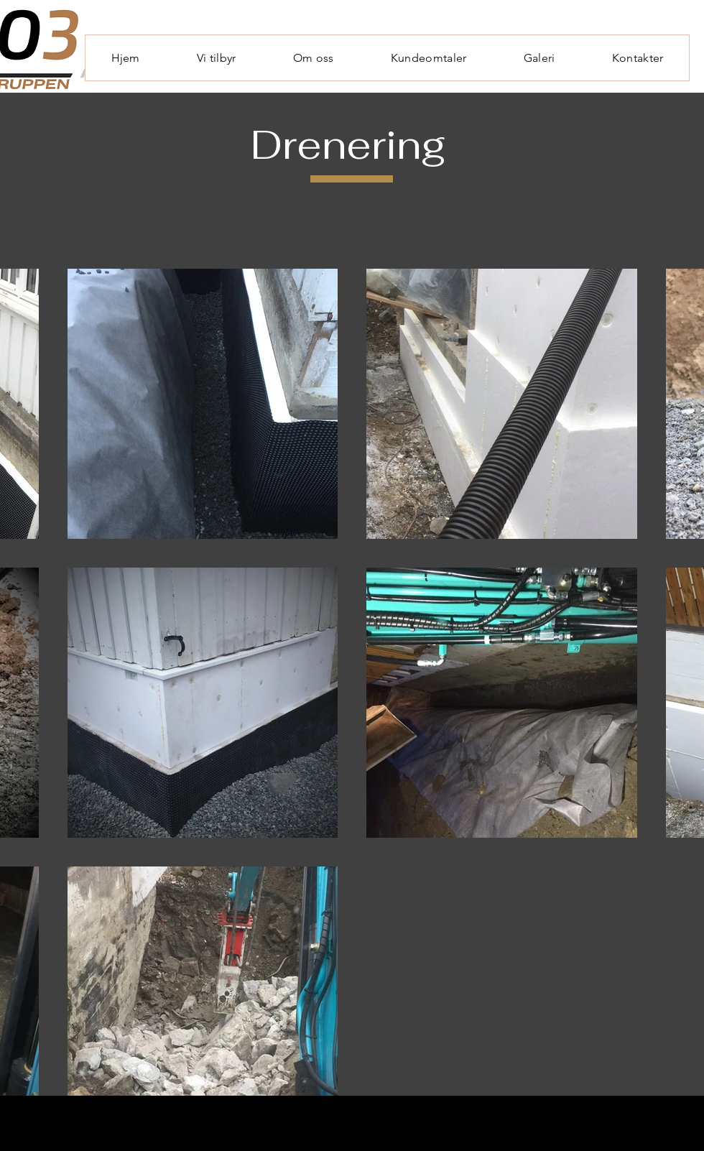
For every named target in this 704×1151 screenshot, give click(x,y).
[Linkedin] (677, 1118)
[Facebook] (648, 1118)
